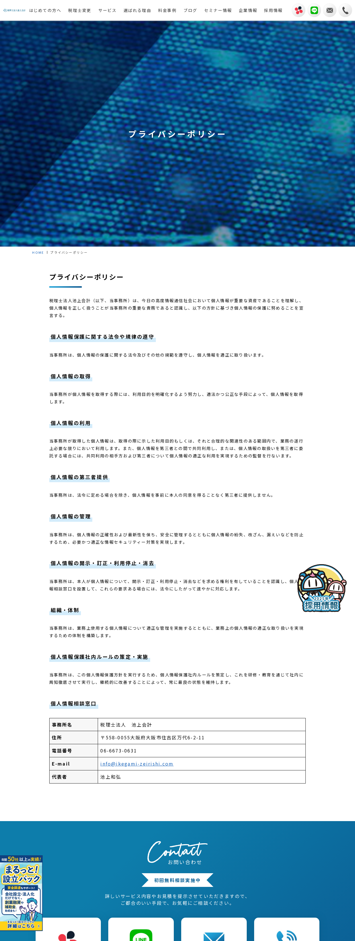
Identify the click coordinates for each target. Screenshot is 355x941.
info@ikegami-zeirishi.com (137, 763)
